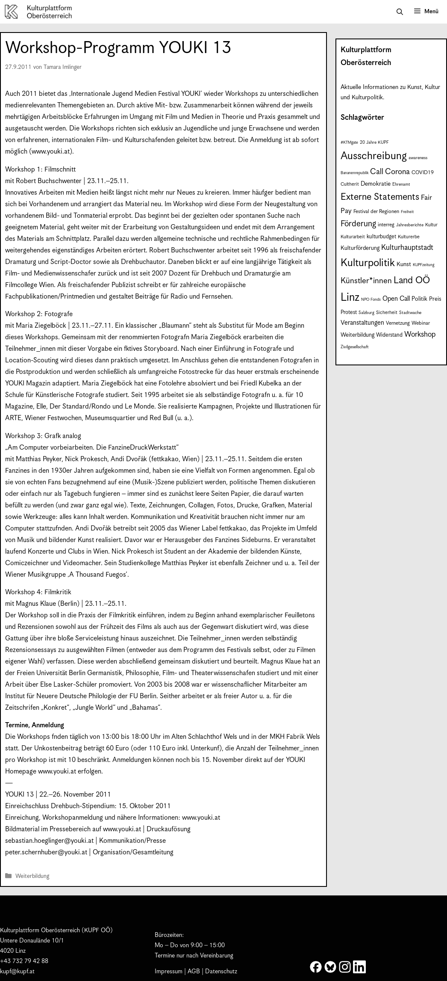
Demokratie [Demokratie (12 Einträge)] (376, 184)
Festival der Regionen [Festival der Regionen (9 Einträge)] (376, 211)
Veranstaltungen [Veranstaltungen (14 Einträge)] (362, 322)
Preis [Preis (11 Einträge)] (435, 299)
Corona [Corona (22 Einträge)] (397, 171)
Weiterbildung (32, 876)
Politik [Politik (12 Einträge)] (419, 299)
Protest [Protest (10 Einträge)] (349, 312)
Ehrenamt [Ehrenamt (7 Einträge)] (401, 184)
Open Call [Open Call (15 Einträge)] (396, 298)
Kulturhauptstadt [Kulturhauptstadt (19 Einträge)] (407, 247)
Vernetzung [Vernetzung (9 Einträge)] (398, 323)
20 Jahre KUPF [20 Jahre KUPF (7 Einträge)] (374, 142)
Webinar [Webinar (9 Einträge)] (421, 323)
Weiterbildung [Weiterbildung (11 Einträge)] (357, 335)
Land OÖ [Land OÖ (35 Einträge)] (412, 280)
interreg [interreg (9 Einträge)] (386, 225)
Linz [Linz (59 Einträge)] (350, 297)
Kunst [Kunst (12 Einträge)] (404, 264)
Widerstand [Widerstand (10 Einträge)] (389, 335)
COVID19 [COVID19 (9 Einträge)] (423, 172)
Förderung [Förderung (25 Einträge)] (358, 223)
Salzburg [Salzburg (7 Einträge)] (366, 312)
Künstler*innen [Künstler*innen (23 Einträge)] (366, 280)
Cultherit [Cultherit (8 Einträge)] (350, 184)
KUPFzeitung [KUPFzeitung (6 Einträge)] (423, 265)
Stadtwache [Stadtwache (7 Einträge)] (410, 312)
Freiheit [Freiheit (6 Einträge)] (407, 212)
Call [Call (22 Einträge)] (376, 171)
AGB (194, 971)
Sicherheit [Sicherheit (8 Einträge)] (386, 312)
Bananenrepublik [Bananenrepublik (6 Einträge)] (354, 173)
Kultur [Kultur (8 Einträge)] (431, 225)
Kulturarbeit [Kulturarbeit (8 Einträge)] (353, 237)
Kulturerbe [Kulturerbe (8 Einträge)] (409, 237)
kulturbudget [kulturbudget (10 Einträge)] (381, 237)
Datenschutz (221, 971)
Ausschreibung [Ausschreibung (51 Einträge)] (374, 156)
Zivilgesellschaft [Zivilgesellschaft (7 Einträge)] (355, 347)
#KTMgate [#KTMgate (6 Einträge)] (349, 142)
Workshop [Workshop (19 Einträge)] (419, 334)
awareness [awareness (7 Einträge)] (418, 157)
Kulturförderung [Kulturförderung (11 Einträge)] (360, 248)
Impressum (168, 971)
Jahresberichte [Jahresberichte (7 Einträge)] (409, 225)
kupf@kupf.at (17, 971)
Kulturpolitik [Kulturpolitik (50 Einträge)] (368, 263)
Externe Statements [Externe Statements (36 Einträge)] (380, 197)
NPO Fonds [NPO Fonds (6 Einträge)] (371, 299)
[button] (400, 12)
